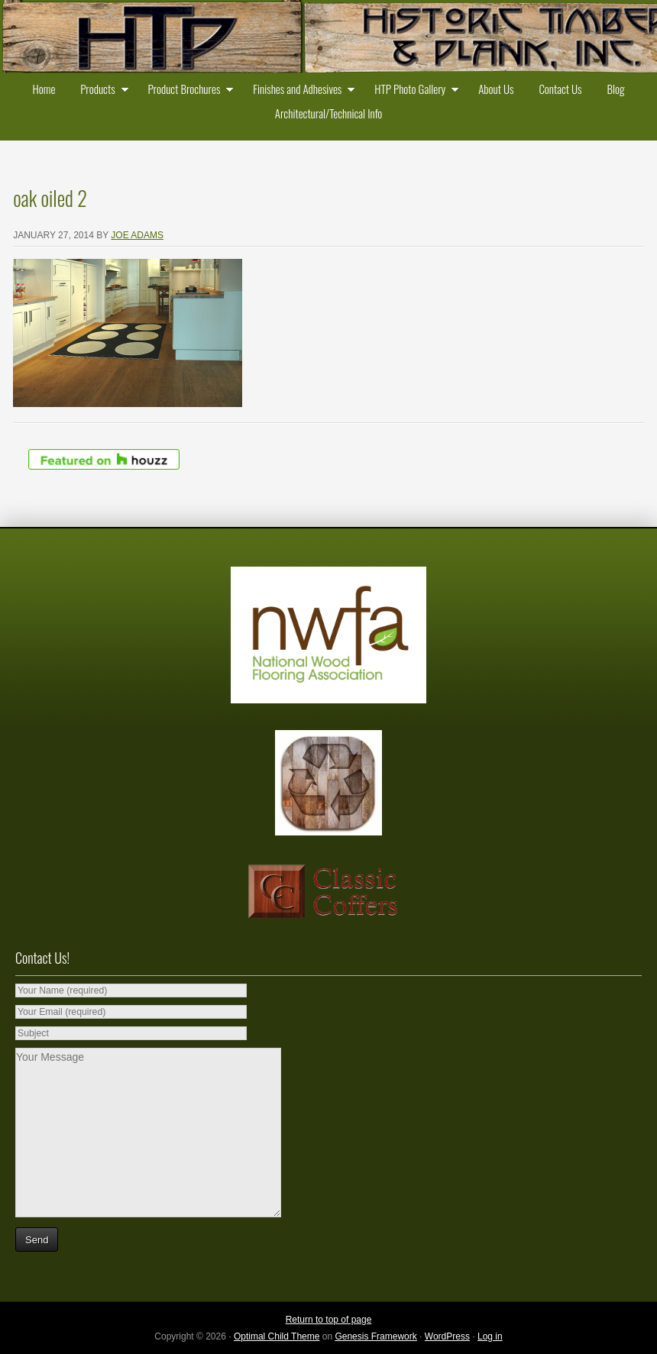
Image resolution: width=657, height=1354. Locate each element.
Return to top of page (329, 1319)
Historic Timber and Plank (328, 38)
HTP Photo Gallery (413, 90)
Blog (615, 88)
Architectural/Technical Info (328, 113)
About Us (495, 88)
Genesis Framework (375, 1336)
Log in (490, 1336)
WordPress (447, 1336)
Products (100, 90)
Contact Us (560, 88)
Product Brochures (187, 90)
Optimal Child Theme (277, 1336)
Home (44, 88)
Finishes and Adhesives (300, 90)
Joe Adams (137, 235)
